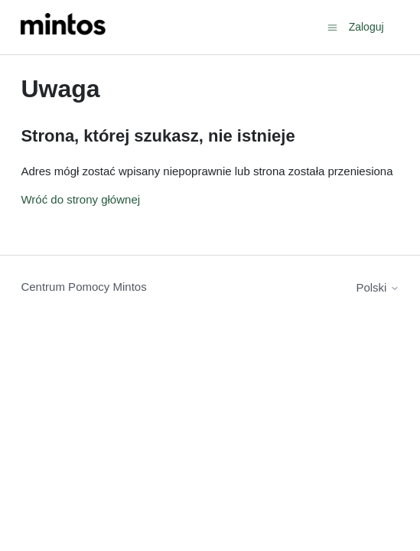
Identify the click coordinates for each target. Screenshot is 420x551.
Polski (377, 287)
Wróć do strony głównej (80, 199)
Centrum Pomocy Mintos (83, 286)
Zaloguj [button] (366, 27)
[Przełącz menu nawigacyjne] (332, 26)
